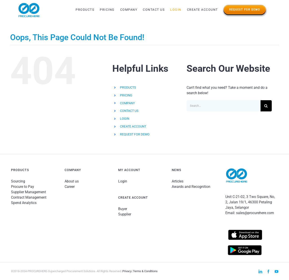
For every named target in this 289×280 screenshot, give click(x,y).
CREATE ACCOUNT (133, 126)
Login (122, 181)
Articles (177, 181)
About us (72, 181)
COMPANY (127, 103)
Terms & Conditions (145, 271)
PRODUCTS (128, 87)
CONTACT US (129, 111)
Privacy (127, 271)
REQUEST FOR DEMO (135, 134)
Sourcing (18, 181)
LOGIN (124, 118)
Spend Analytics (24, 203)
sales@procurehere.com (255, 213)
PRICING (126, 95)
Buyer (122, 209)
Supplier (124, 214)
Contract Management (28, 197)
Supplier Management (28, 192)
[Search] (266, 105)
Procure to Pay (22, 186)
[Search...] (224, 105)
